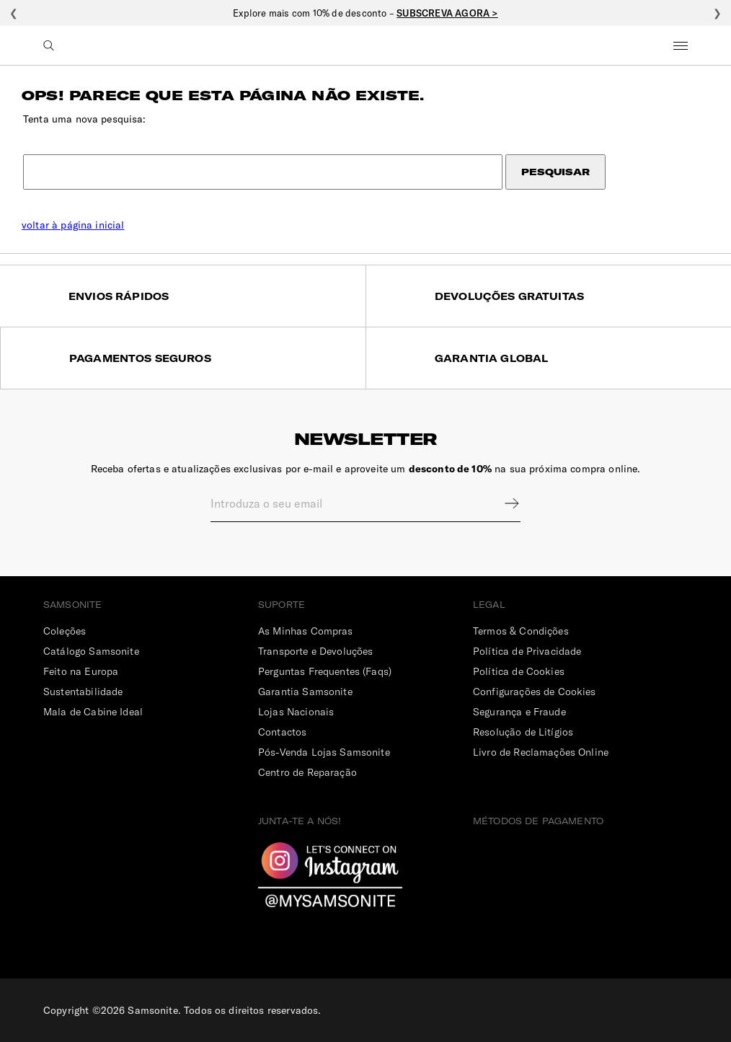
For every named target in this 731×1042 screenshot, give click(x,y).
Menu (680, 45)
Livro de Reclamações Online (540, 752)
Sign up (502, 503)
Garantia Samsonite (305, 691)
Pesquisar (555, 172)
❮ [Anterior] (13, 13)
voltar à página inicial (73, 224)
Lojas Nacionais (296, 711)
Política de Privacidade (527, 651)
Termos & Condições (521, 630)
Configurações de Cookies (534, 691)
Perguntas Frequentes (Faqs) (324, 671)
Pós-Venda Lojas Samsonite (324, 752)
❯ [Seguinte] (717, 13)
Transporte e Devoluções (315, 651)
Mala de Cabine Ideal (93, 711)
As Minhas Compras (305, 630)
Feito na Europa (80, 671)
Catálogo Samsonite (91, 651)
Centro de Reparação (307, 772)
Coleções (64, 630)
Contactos (282, 731)
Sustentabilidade (83, 691)
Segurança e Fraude (519, 711)
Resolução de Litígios (523, 731)
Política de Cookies (518, 671)
